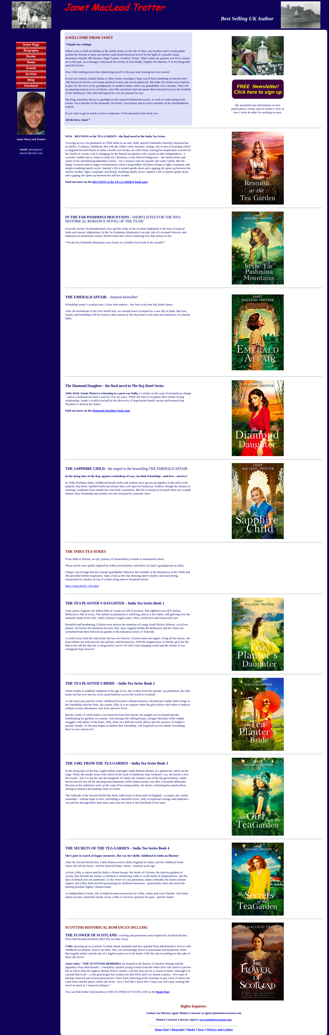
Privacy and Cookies (220, 1029)
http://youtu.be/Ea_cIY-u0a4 (82, 585)
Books (191, 1029)
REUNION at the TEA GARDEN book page (120, 182)
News (201, 1029)
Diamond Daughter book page (111, 410)
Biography (178, 1029)
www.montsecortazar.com (215, 1019)
